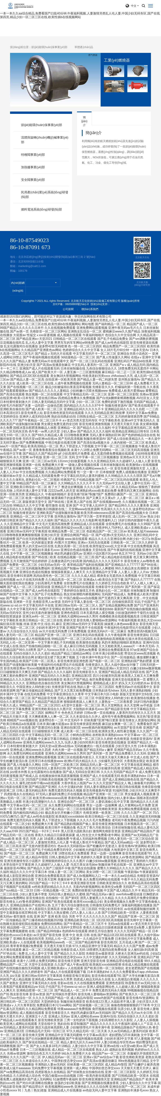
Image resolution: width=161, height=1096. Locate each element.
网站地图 (88, 324)
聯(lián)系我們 (89, 309)
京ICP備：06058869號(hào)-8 (71, 304)
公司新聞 (68, 309)
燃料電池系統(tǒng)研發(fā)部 (41, 209)
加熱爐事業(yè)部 (33, 167)
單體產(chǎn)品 (84, 47)
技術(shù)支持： (100, 304)
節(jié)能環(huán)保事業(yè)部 (49, 47)
